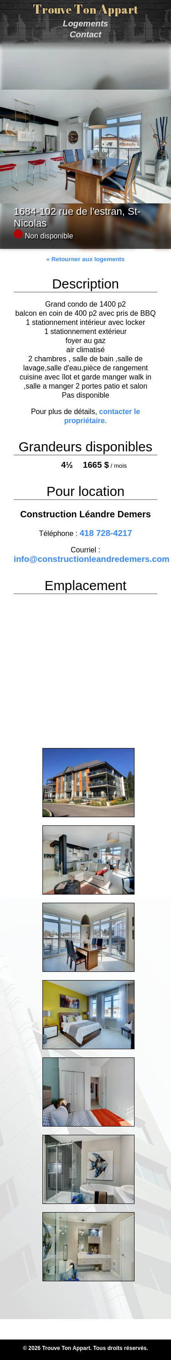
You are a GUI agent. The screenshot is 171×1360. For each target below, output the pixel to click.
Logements (86, 23)
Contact (85, 34)
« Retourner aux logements (86, 259)
